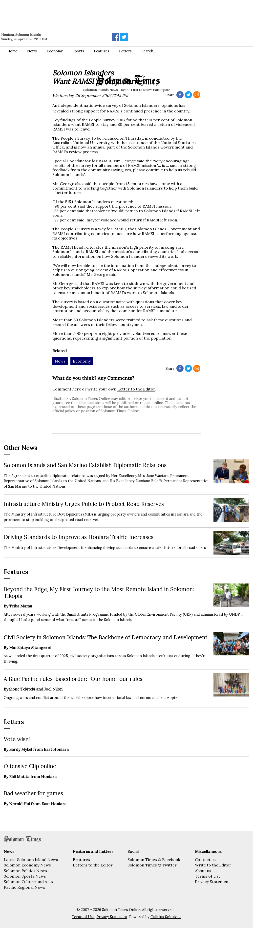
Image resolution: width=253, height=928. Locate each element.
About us (203, 870)
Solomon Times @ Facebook (153, 859)
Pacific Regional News (24, 887)
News (32, 51)
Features (101, 51)
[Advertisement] (70, 13)
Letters (125, 51)
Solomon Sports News (25, 876)
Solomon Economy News (27, 865)
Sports (78, 51)
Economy (55, 51)
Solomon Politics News (25, 870)
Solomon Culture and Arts (28, 881)
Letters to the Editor (93, 865)
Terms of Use (208, 876)
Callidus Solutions (165, 917)
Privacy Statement (212, 881)
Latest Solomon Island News (31, 859)
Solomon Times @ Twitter (152, 865)
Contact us (205, 859)
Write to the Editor (213, 865)
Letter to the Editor (136, 389)
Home (12, 51)
